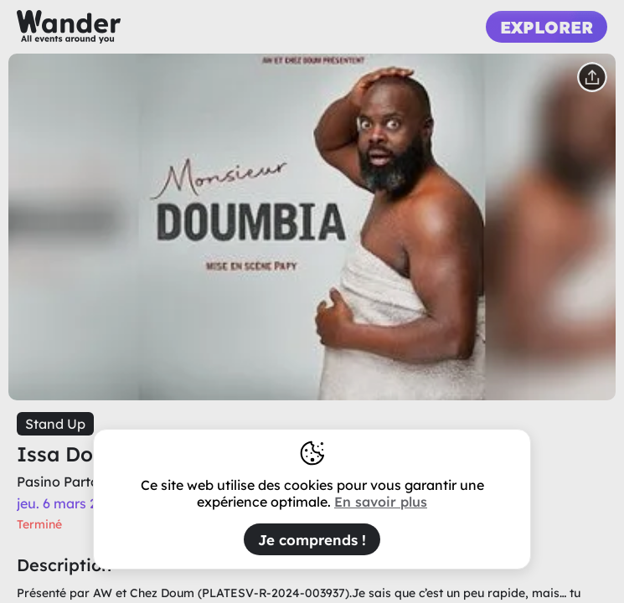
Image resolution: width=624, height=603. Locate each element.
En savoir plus (380, 501)
